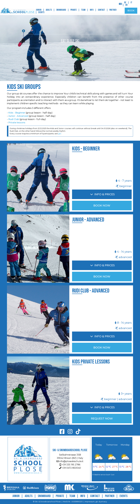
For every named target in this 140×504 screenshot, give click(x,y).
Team (83, 9)
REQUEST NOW (102, 418)
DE (125, 2)
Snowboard (61, 9)
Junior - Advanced (18, 116)
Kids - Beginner (16, 112)
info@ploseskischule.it (69, 461)
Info (92, 9)
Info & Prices (104, 194)
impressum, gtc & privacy (96, 502)
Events (41, 12)
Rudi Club (13, 119)
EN (126, 5)
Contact (101, 9)
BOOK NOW (101, 205)
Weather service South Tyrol (104, 475)
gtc (59, 134)
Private (73, 9)
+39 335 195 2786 (70, 464)
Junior (38, 9)
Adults (49, 9)
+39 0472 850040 (70, 468)
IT (131, 2)
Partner (112, 9)
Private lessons (16, 122)
